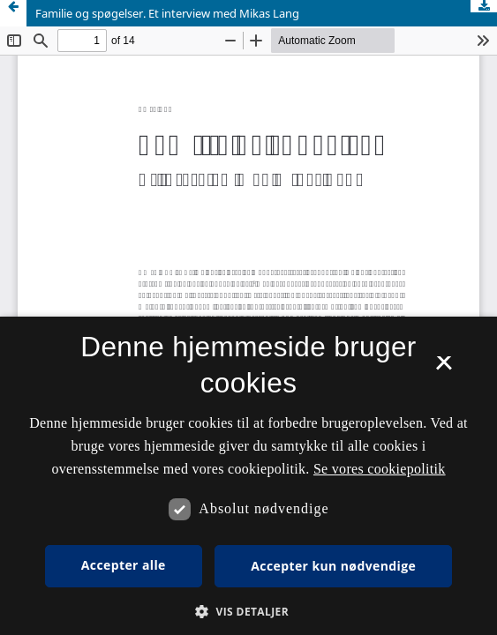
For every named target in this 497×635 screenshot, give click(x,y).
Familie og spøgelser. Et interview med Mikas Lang (167, 13)
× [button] (443, 368)
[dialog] (248, 476)
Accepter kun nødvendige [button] (333, 565)
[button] (248, 612)
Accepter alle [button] (123, 565)
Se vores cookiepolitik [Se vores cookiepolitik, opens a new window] (379, 468)
